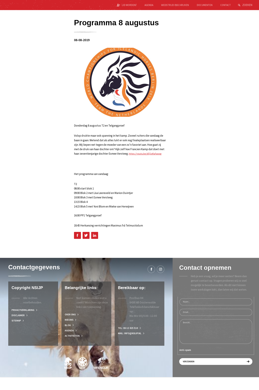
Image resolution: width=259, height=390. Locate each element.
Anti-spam (185, 361)
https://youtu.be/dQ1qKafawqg (93, 164)
